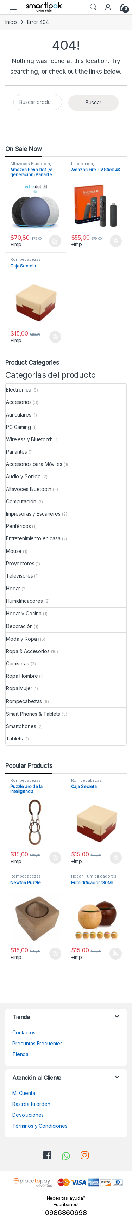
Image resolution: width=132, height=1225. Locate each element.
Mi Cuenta (23, 1093)
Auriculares (18, 415)
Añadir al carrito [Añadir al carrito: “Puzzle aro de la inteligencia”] (55, 858)
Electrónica (82, 163)
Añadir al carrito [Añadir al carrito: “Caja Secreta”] (55, 337)
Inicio (11, 22)
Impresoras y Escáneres (33, 514)
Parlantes (16, 452)
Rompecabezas (25, 259)
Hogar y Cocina (24, 613)
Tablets (14, 738)
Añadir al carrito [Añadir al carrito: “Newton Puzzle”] (55, 954)
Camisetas (17, 663)
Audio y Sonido (23, 476)
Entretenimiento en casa (33, 538)
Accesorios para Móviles (34, 464)
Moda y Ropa (21, 639)
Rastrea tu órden (31, 1104)
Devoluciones (28, 1115)
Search (93, 7)
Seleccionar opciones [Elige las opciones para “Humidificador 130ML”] (115, 954)
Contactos (24, 1032)
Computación (21, 501)
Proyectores (20, 563)
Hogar (13, 588)
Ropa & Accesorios (28, 651)
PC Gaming (18, 427)
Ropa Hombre (22, 676)
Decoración (19, 626)
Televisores (19, 576)
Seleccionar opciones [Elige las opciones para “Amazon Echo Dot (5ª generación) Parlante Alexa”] (55, 241)
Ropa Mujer (19, 688)
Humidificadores (24, 601)
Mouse (13, 551)
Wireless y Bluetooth (29, 439)
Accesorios (19, 402)
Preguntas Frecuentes (37, 1043)
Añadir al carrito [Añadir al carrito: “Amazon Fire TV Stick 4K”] (116, 241)
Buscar (93, 102)
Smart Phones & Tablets (33, 714)
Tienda (20, 1054)
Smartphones (21, 726)
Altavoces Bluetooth (30, 163)
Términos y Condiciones (40, 1126)
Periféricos (18, 526)
